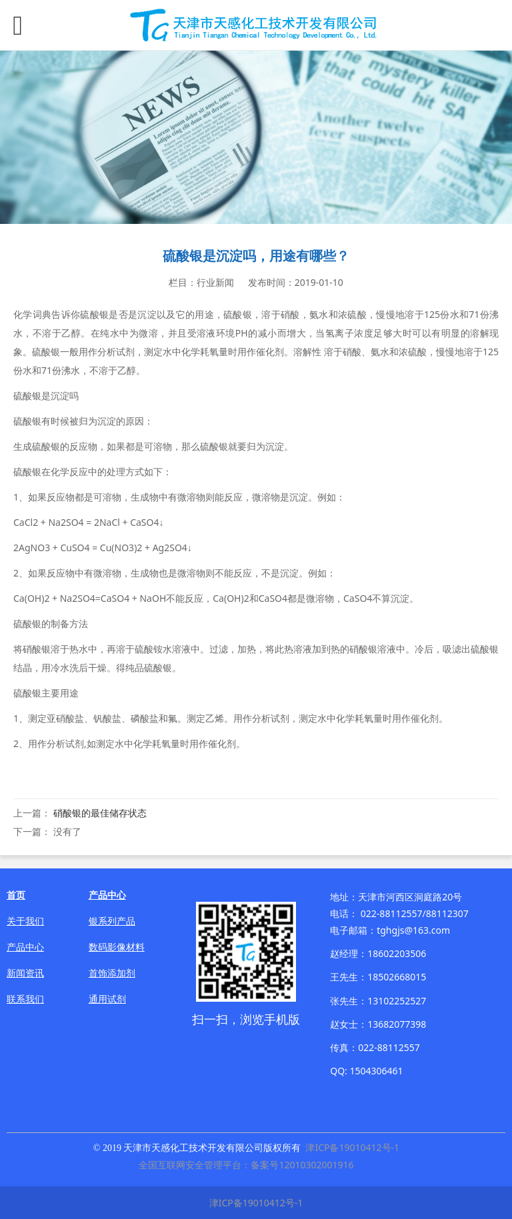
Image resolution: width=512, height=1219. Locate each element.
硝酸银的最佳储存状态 (100, 812)
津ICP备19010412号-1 (352, 1147)
